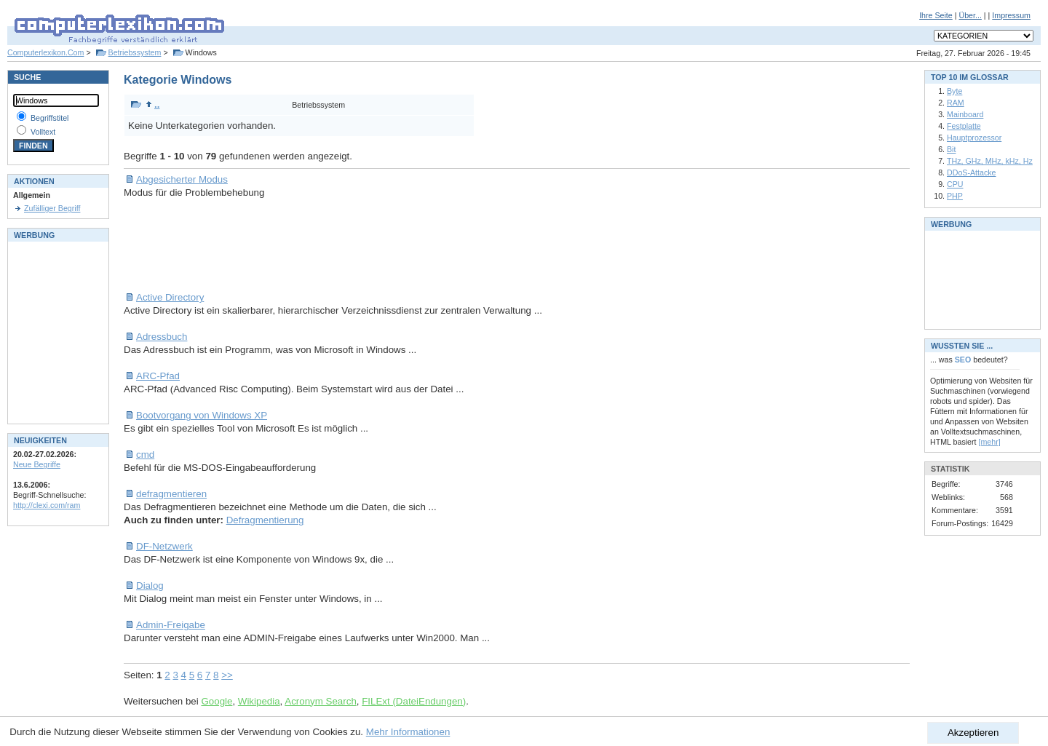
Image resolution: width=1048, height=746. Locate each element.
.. (152, 104)
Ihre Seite (936, 15)
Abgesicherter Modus (182, 179)
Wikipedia (259, 701)
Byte (954, 91)
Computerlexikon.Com (45, 52)
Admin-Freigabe (170, 624)
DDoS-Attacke (971, 172)
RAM (955, 102)
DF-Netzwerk (164, 546)
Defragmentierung (265, 520)
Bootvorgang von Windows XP (201, 415)
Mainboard (965, 114)
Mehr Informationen (408, 731)
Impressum (1011, 15)
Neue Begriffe (36, 464)
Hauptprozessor (974, 137)
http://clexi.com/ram (46, 505)
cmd (145, 454)
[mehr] (990, 441)
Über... (969, 15)
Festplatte (964, 126)
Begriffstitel (50, 118)
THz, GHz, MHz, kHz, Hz (990, 160)
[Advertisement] (389, 245)
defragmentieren (171, 493)
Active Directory (170, 297)
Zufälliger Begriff (52, 208)
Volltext (43, 131)
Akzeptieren (973, 732)
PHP (955, 195)
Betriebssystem (135, 52)
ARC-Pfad (158, 375)
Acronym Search (321, 701)
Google (216, 701)
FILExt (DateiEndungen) (414, 701)
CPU (955, 184)
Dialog (150, 585)
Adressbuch (161, 336)
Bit (951, 149)
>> (227, 675)
